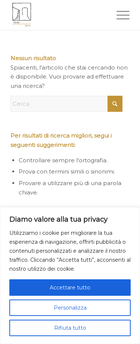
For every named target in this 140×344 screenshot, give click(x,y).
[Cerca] (66, 104)
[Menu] (119, 15)
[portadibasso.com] (58, 15)
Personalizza (70, 307)
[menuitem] (119, 15)
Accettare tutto (70, 287)
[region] (70, 275)
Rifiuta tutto (70, 328)
